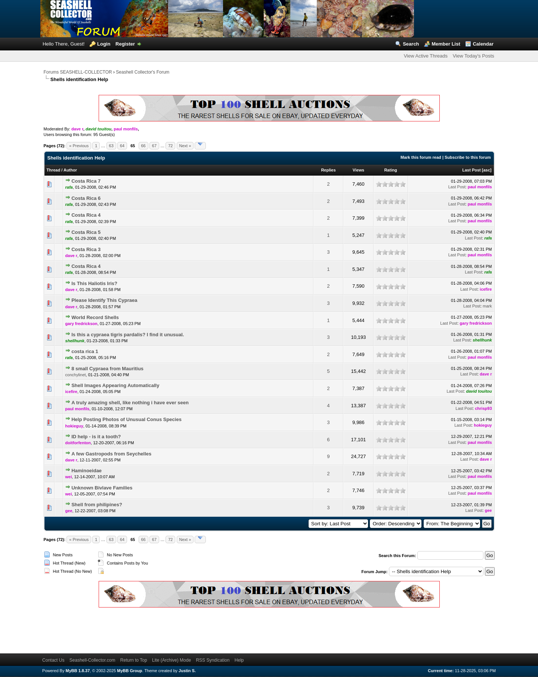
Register (125, 44)
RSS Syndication (212, 660)
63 (111, 145)
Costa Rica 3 (86, 249)
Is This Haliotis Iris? (94, 283)
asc (486, 170)
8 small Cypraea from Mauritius (107, 368)
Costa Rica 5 (86, 232)
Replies (328, 170)
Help (239, 660)
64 (122, 145)
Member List (446, 44)
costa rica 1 (84, 351)
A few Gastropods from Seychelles (111, 454)
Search (411, 44)
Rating (390, 170)
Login (103, 44)
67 (154, 145)
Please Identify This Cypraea (104, 300)
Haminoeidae (86, 470)
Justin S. (187, 670)
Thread (54, 170)
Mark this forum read (421, 157)
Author (70, 170)
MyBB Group (129, 670)
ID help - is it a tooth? (96, 436)
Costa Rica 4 (86, 215)
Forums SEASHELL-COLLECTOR (78, 72)
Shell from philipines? (96, 504)
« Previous (79, 145)
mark (487, 306)
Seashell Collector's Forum (142, 72)
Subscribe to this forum (468, 157)
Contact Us (53, 660)
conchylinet (75, 374)
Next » (185, 145)
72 (170, 145)
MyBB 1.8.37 (77, 670)
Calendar (483, 44)
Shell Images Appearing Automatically (115, 385)
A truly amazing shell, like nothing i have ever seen (130, 402)
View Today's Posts (473, 56)
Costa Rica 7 (86, 181)
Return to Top (133, 660)
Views (358, 170)
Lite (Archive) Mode (171, 660)
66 (143, 145)
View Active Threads (426, 56)
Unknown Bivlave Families (101, 488)
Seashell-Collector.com (92, 660)
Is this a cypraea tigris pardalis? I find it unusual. (127, 334)
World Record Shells (95, 317)
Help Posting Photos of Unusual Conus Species (126, 419)
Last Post (471, 170)
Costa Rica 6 (86, 198)
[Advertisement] (180, 629)
